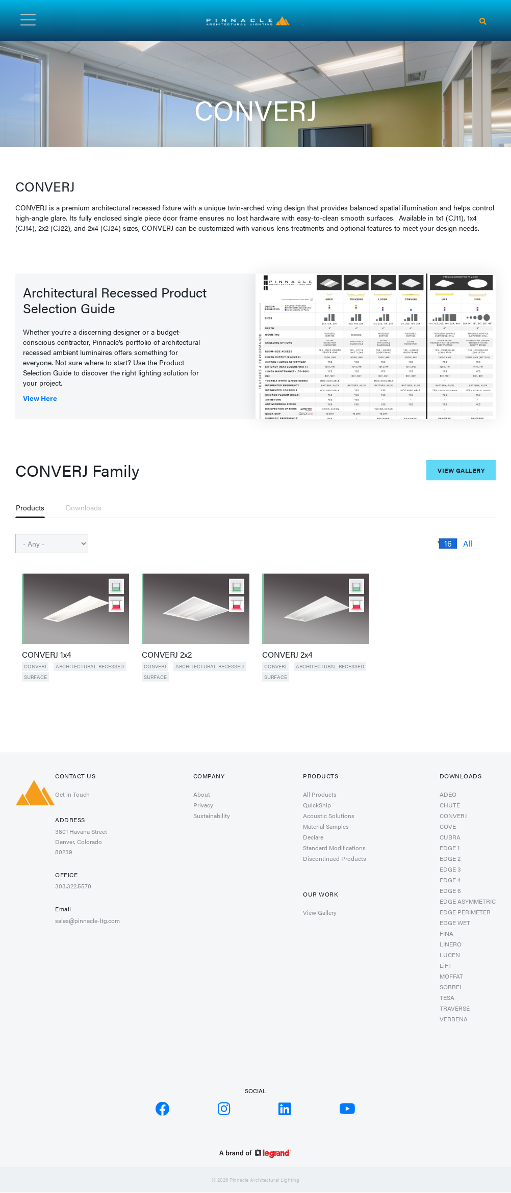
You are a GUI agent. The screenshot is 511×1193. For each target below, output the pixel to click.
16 (448, 543)
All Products (320, 794)
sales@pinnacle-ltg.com (87, 920)
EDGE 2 (450, 858)
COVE (448, 826)
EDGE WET (455, 922)
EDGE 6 (450, 890)
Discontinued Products (334, 858)
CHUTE (450, 804)
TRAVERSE (455, 1008)
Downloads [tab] (83, 507)
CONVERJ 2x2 (167, 654)
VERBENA (454, 1018)
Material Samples (326, 826)
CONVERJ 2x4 (287, 654)
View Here (40, 398)
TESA (447, 997)
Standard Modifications (334, 847)
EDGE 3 (450, 869)
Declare (313, 837)
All (468, 543)
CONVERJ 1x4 (46, 654)
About (201, 794)
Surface (35, 677)
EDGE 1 (449, 847)
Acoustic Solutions (328, 815)
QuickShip (317, 804)
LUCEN (450, 954)
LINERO (451, 943)
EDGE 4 (450, 879)
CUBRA (450, 837)
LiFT (446, 965)
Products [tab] (30, 507)
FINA (446, 933)
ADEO (448, 794)
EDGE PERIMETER (465, 911)
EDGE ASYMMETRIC (468, 901)
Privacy (203, 804)
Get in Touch (72, 794)
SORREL (451, 986)
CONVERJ (35, 666)
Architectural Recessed (90, 666)
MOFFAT (451, 976)
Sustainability (211, 815)
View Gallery (461, 470)
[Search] (483, 21)
